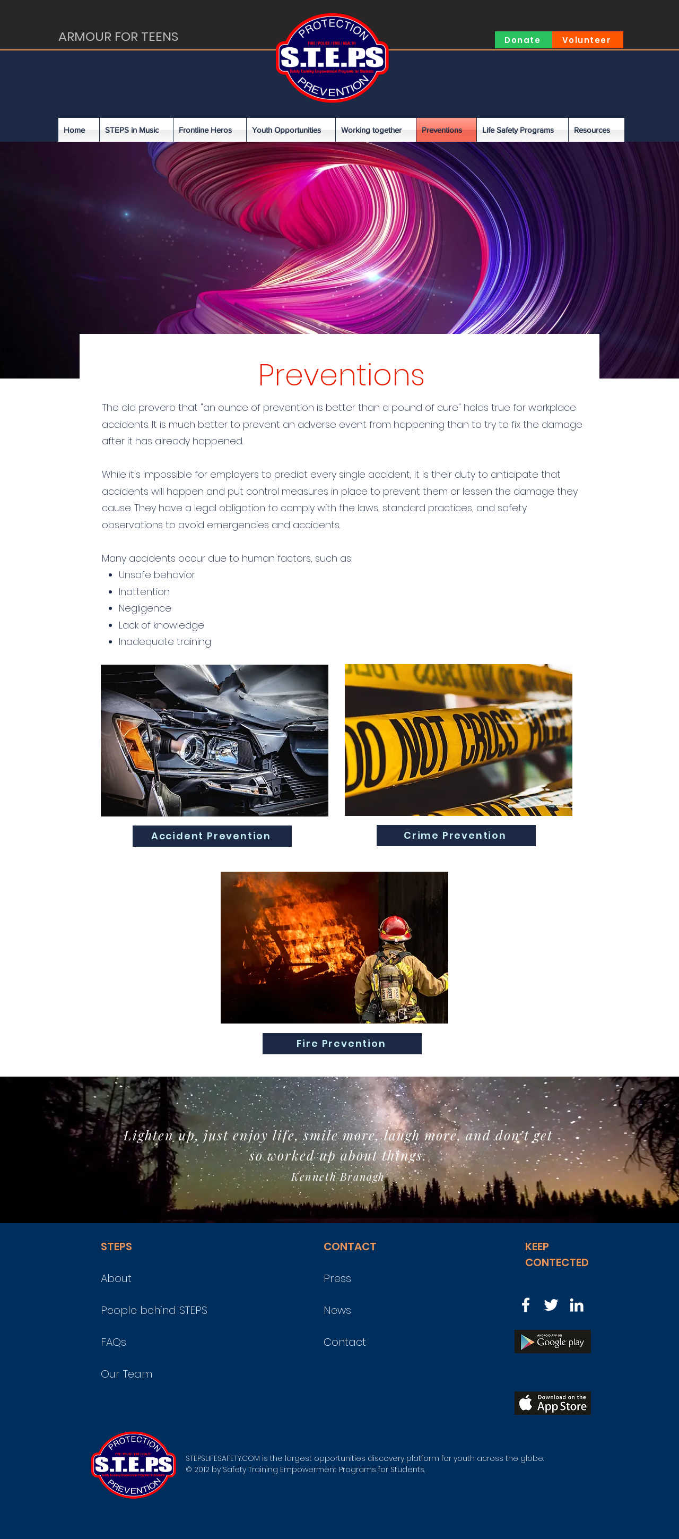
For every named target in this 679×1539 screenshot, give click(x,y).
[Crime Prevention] (456, 835)
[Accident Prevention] (212, 836)
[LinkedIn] (576, 1304)
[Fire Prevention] (342, 1043)
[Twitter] (551, 1304)
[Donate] (523, 39)
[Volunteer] (587, 39)
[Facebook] (525, 1304)
